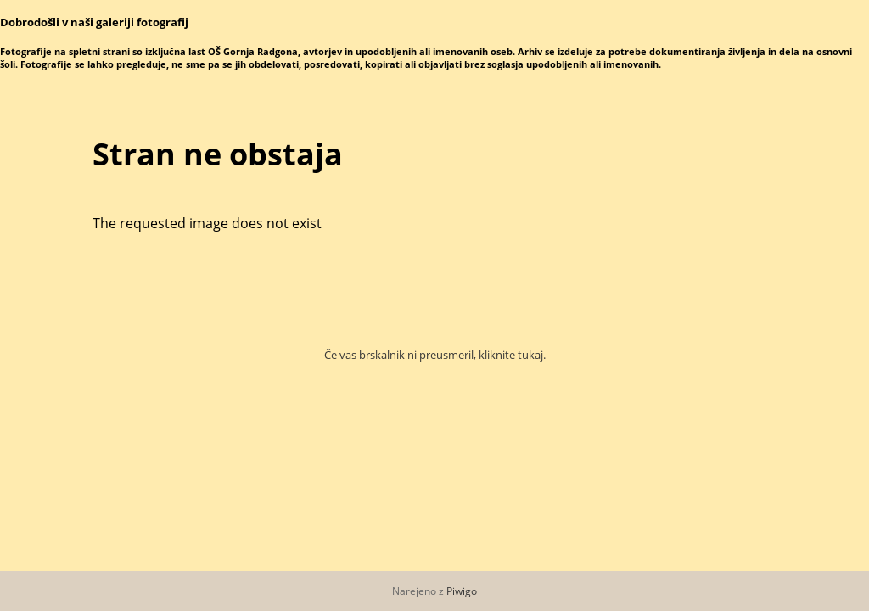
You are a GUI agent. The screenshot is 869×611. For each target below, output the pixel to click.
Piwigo (461, 591)
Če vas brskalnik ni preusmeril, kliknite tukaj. (435, 354)
